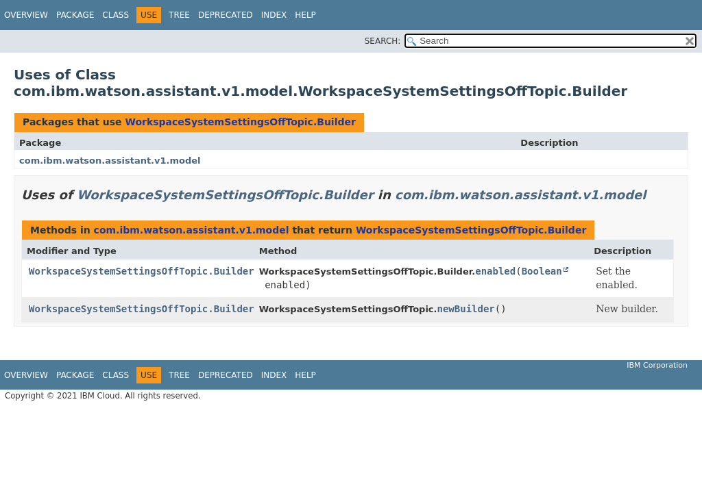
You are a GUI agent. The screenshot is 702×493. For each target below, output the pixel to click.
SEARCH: (383, 41)
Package (75, 15)
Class (115, 15)
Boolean (542, 271)
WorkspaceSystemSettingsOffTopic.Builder (240, 121)
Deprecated (225, 15)
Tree (179, 15)
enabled (495, 271)
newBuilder (466, 308)
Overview (26, 15)
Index (274, 15)
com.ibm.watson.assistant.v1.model (110, 160)
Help (305, 15)
